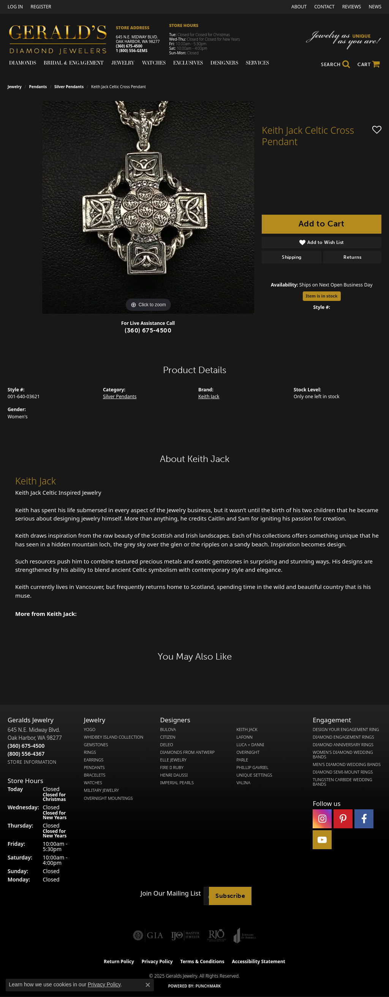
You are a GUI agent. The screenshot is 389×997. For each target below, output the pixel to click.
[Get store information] (32, 762)
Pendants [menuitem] (94, 767)
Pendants (38, 86)
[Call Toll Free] (26, 753)
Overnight (247, 752)
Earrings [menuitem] (93, 760)
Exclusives (188, 62)
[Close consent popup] (147, 985)
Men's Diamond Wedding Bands (347, 764)
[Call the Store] (26, 745)
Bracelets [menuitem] (95, 775)
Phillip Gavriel (252, 767)
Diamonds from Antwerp (187, 752)
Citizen (168, 737)
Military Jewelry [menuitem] (101, 790)
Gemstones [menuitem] (96, 744)
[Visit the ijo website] (185, 935)
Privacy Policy (157, 961)
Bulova (168, 729)
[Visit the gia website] (148, 935)
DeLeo (166, 744)
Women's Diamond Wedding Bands (343, 754)
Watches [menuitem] (93, 782)
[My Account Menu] (15, 6)
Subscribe (230, 895)
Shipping (291, 257)
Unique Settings (254, 775)
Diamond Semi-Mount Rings (343, 772)
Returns (352, 257)
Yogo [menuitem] (90, 729)
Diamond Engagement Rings (343, 737)
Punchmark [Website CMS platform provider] (208, 986)
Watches (154, 62)
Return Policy (119, 961)
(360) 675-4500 (129, 46)
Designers (224, 62)
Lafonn (244, 737)
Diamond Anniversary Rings (343, 744)
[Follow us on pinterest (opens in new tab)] (343, 818)
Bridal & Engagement (74, 62)
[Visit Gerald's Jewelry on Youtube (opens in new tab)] (322, 839)
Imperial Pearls (177, 782)
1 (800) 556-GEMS (131, 50)
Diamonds (22, 62)
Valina (243, 782)
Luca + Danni (250, 744)
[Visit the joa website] (245, 935)
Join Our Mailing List (171, 893)
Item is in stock (322, 296)
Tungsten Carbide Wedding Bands (342, 782)
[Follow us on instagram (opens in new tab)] (322, 818)
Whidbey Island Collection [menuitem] (113, 737)
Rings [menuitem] (90, 752)
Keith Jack (208, 396)
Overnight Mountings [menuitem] (108, 798)
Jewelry (122, 62)
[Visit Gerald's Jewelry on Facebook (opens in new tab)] (363, 818)
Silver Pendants (69, 86)
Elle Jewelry (173, 760)
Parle (242, 760)
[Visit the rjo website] (216, 935)
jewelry (15, 86)
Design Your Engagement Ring (346, 729)
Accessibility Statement (258, 961)
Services (257, 62)
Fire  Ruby (171, 767)
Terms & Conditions (202, 961)
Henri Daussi (174, 775)
